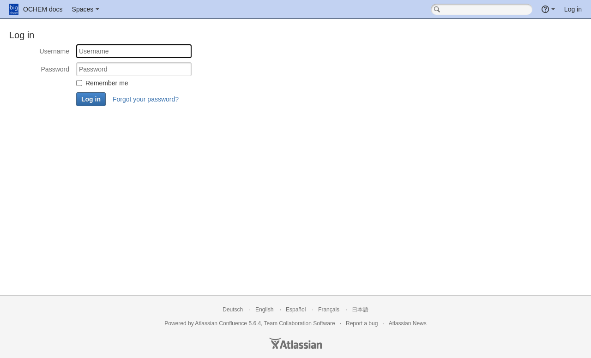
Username (54, 51)
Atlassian (295, 343)
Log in (573, 9)
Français (328, 309)
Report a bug (362, 323)
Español (296, 309)
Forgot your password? (146, 99)
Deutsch (233, 309)
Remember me (106, 83)
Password (55, 69)
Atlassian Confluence (221, 323)
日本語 (360, 309)
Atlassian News (408, 323)
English (264, 309)
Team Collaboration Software (299, 323)
